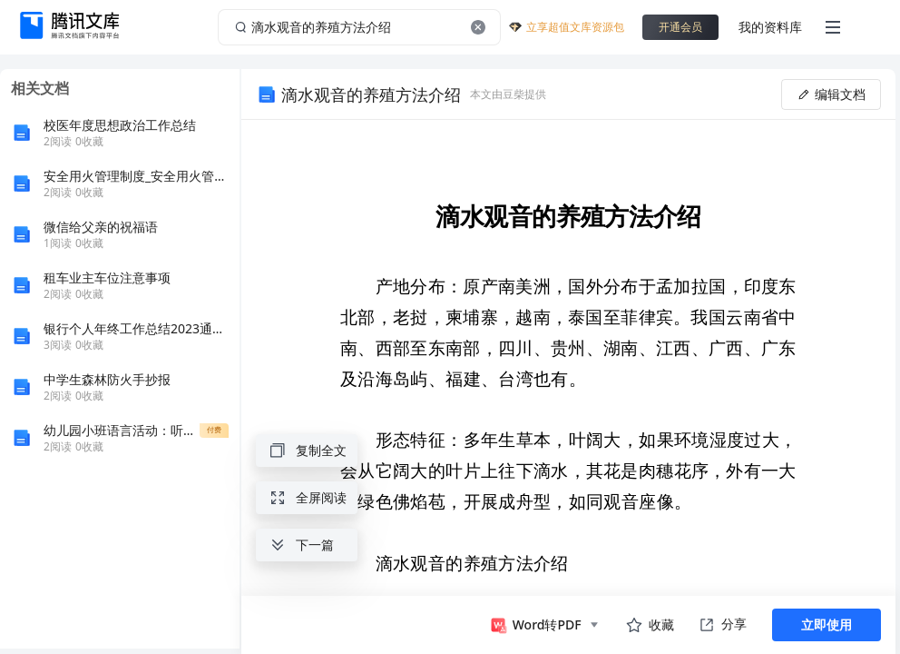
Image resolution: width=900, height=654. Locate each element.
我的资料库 (770, 26)
